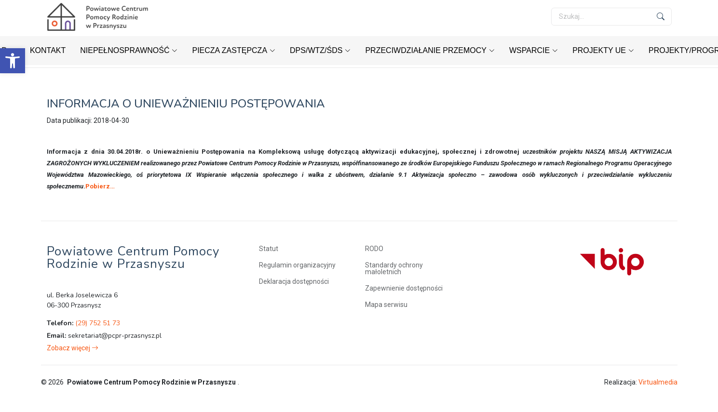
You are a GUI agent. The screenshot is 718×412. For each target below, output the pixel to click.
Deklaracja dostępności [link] (294, 281)
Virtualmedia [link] (657, 382)
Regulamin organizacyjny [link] (297, 265)
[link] (12, 60)
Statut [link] (268, 248)
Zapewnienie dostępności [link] (404, 288)
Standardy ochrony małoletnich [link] (394, 268)
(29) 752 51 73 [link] (97, 323)
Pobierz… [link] (100, 186)
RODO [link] (374, 248)
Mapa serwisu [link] (386, 304)
